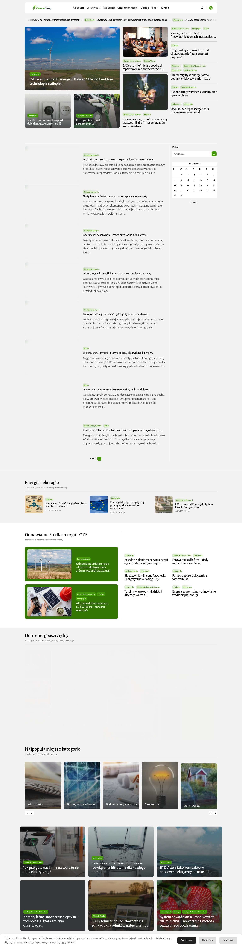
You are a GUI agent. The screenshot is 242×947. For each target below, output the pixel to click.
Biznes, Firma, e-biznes (132, 61)
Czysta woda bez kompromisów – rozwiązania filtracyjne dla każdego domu (139, 20)
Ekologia (145, 8)
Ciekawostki (176, 104)
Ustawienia (207, 940)
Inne (155, 7)
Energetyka (94, 7)
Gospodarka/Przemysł (127, 8)
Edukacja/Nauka (191, 70)
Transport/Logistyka (84, 116)
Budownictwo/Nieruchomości (195, 66)
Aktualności (79, 8)
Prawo (206, 29)
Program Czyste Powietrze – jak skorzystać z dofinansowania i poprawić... (190, 54)
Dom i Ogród (97, 20)
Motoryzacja (185, 20)
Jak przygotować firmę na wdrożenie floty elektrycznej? (60, 20)
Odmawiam (228, 940)
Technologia (109, 8)
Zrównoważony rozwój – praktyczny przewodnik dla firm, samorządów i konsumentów (145, 123)
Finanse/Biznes (150, 61)
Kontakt (165, 8)
